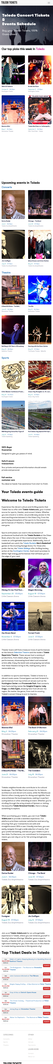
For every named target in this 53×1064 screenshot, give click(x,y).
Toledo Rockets (29, 543)
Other (30, 1039)
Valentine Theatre (21, 652)
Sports (5, 358)
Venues (30, 1042)
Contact (31, 1053)
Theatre (6, 272)
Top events (32, 1045)
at (24, 976)
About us (31, 1056)
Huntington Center (21, 551)
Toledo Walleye (23, 548)
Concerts (7, 187)
